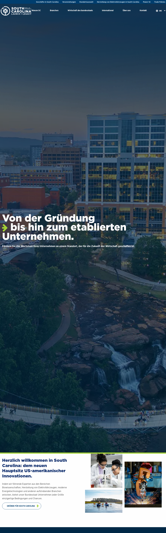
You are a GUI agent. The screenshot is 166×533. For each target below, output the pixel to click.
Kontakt (143, 10)
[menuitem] (36, 11)
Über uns (127, 10)
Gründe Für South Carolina (21, 506)
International (108, 10)
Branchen (54, 10)
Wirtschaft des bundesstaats (80, 10)
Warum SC (36, 10)
